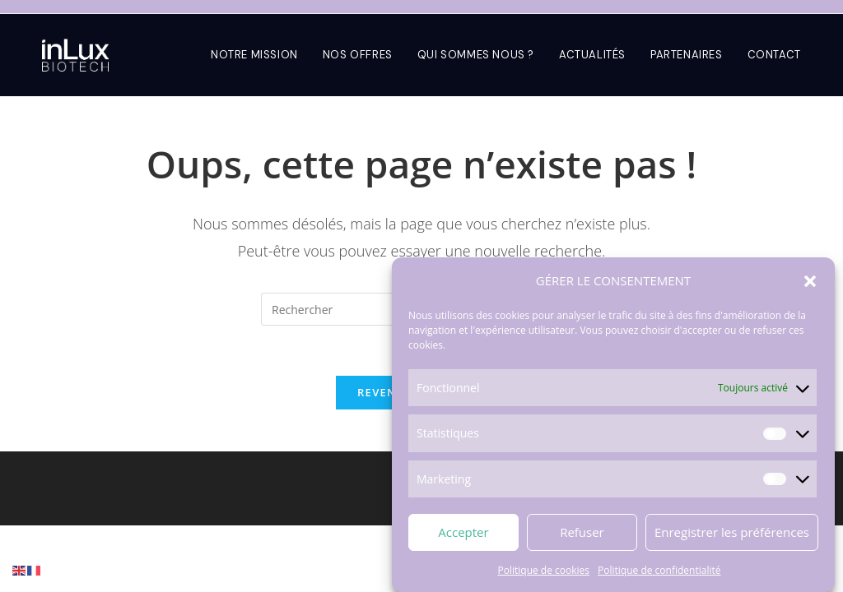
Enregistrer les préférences (731, 533)
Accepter (463, 533)
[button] (810, 281)
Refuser (582, 533)
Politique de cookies (544, 570)
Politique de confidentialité (659, 570)
